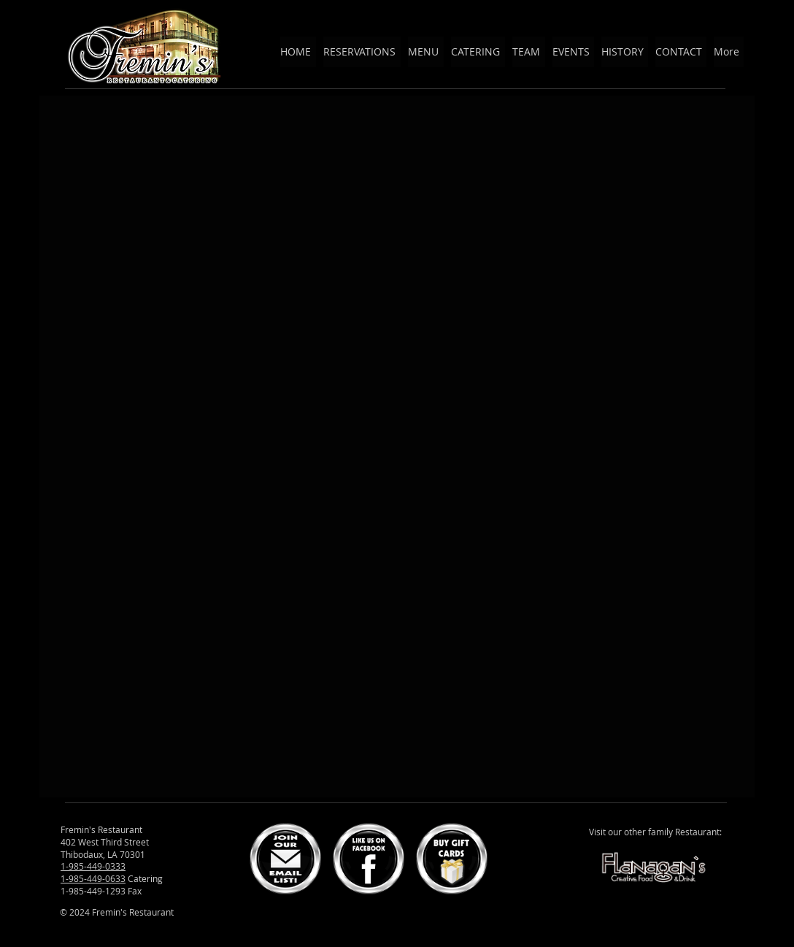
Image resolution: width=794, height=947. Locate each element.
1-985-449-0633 (93, 878)
